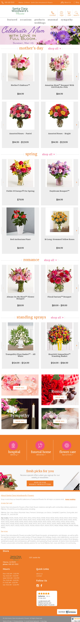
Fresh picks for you (40, 474)
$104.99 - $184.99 (59, 362)
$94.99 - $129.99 (20, 142)
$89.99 (20, 305)
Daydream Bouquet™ (59, 191)
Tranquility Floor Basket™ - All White (20, 355)
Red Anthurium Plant (20, 239)
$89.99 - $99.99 (59, 305)
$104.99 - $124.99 (20, 362)
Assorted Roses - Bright (59, 133)
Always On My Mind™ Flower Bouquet (20, 298)
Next (77, 76)
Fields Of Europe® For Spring (21, 191)
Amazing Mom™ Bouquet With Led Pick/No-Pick (59, 86)
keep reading (70, 499)
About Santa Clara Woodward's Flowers (17, 495)
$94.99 (59, 247)
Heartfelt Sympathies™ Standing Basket (60, 355)
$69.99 (20, 247)
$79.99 (20, 199)
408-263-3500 (9, 2)
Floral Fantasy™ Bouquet (59, 297)
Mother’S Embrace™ (20, 85)
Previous (3, 76)
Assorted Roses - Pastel (20, 133)
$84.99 (20, 93)
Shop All (53, 48)
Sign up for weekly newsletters (40, 483)
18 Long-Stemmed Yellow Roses (59, 239)
